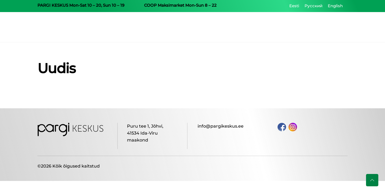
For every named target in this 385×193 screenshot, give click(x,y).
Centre (287, 26)
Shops (265, 26)
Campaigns (237, 26)
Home (210, 26)
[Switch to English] (335, 6)
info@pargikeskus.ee (221, 126)
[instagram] (292, 126)
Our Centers (317, 26)
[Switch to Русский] (313, 6)
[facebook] (282, 126)
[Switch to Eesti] (294, 6)
